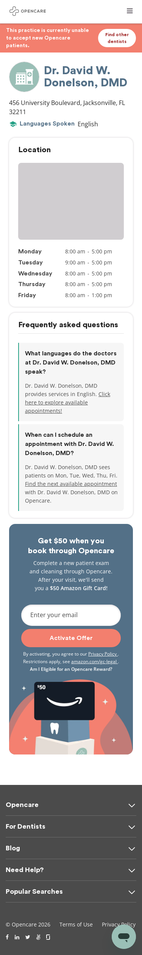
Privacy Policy (103, 654)
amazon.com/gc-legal (94, 661)
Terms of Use (76, 924)
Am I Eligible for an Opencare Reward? (71, 669)
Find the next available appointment (71, 483)
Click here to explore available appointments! (67, 402)
